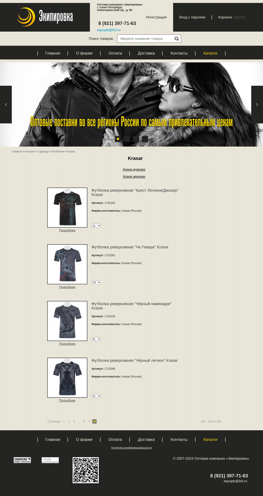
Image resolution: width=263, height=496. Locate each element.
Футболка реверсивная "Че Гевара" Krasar (129, 247)
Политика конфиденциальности (131, 447)
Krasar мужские (134, 169)
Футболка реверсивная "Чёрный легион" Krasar (134, 360)
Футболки (58, 151)
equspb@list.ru (109, 30)
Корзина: (225, 17)
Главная (52, 53)
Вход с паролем (192, 17)
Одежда (43, 151)
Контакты (179, 53)
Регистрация (156, 17)
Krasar (71, 151)
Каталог (211, 53)
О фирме (84, 53)
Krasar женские (134, 176)
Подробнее (67, 230)
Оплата (115, 53)
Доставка (146, 53)
